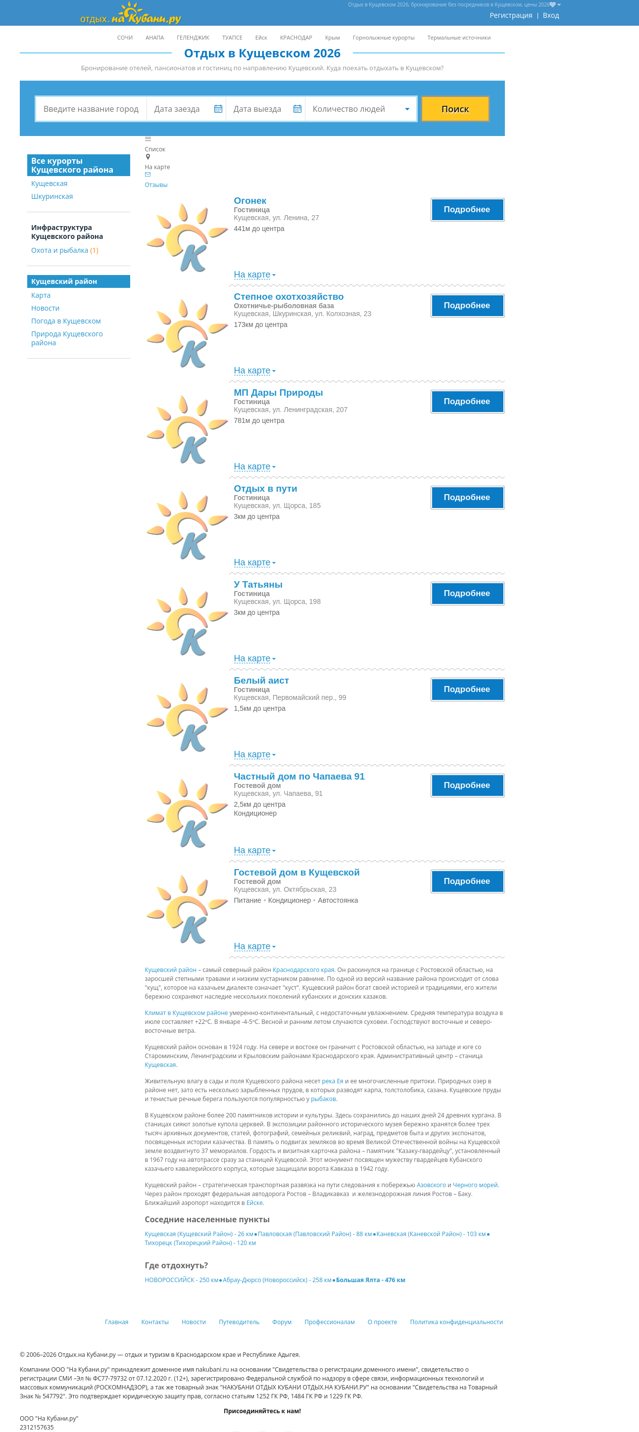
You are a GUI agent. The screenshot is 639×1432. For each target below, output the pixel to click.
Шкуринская (52, 196)
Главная (117, 1322)
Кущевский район (171, 970)
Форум (282, 1322)
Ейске (254, 1203)
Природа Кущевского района (67, 338)
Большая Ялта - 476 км (370, 1280)
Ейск (261, 37)
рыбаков (323, 1099)
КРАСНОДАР (296, 37)
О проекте (382, 1322)
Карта (40, 295)
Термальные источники (459, 37)
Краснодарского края (303, 970)
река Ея (332, 1081)
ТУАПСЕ (232, 37)
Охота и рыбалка (64, 250)
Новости (45, 308)
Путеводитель (239, 1322)
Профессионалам (329, 1322)
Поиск (455, 109)
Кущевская (49, 183)
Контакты (155, 1322)
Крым (332, 37)
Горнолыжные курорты (384, 37)
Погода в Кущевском (66, 320)
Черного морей (475, 1185)
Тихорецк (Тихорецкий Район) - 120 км (200, 1243)
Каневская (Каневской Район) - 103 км (431, 1234)
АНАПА (155, 37)
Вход (551, 15)
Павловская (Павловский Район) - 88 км (315, 1234)
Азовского (431, 1185)
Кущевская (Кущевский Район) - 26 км (199, 1234)
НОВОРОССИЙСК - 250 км (182, 1280)
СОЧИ (125, 37)
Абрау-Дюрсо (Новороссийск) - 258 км (277, 1280)
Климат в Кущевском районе (186, 1013)
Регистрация (511, 15)
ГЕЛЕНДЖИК (193, 37)
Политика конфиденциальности (456, 1322)
